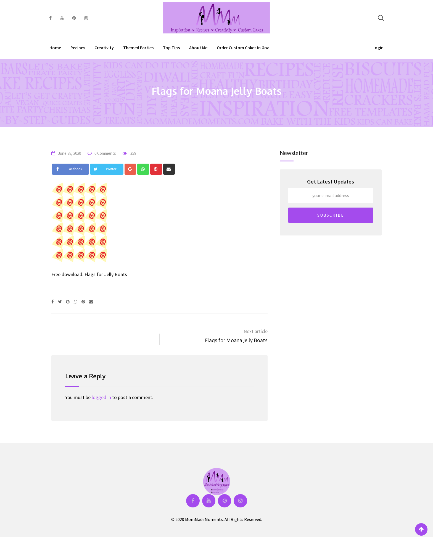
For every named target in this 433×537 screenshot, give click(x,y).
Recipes (77, 47)
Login (378, 47)
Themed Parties (138, 47)
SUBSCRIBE (330, 215)
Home (55, 47)
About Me (198, 47)
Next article (256, 331)
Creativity (104, 47)
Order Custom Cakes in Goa (243, 47)
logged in (101, 397)
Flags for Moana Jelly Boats (236, 340)
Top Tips (171, 47)
